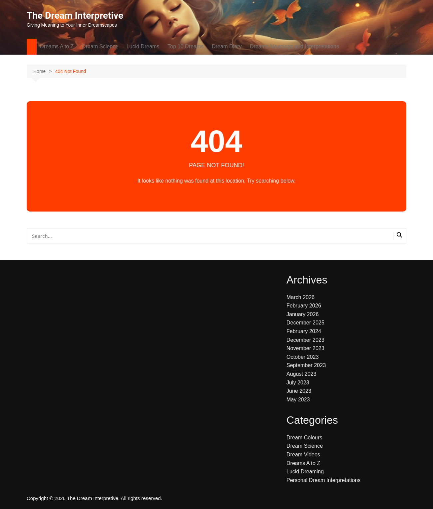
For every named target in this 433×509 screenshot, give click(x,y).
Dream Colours (304, 437)
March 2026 (300, 297)
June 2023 (298, 391)
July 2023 (297, 382)
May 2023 (298, 399)
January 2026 (302, 314)
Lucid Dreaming (305, 471)
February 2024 (303, 331)
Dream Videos (303, 454)
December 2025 (305, 322)
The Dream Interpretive (75, 15)
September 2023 (306, 365)
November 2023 (305, 348)
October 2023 (302, 357)
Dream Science (100, 46)
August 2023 (301, 374)
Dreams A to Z (57, 46)
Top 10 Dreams (186, 46)
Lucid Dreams (143, 46)
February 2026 (303, 305)
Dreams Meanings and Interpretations (294, 46)
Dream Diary (227, 46)
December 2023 (305, 340)
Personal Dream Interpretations (323, 480)
